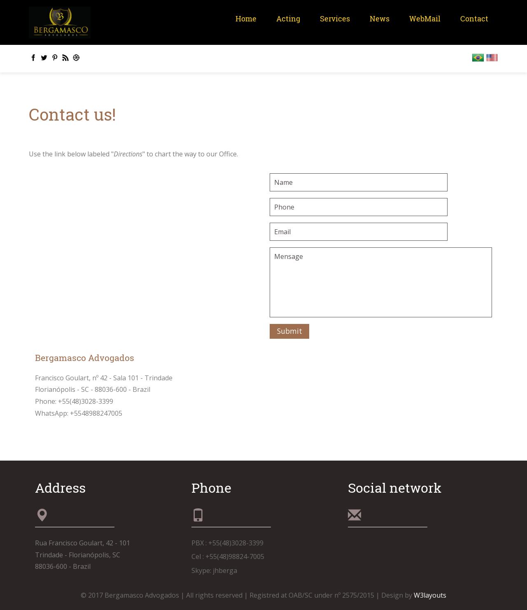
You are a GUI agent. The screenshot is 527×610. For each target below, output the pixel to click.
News (379, 18)
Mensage (381, 282)
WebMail (425, 18)
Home (246, 18)
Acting (288, 18)
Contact (474, 18)
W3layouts (430, 595)
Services (335, 18)
